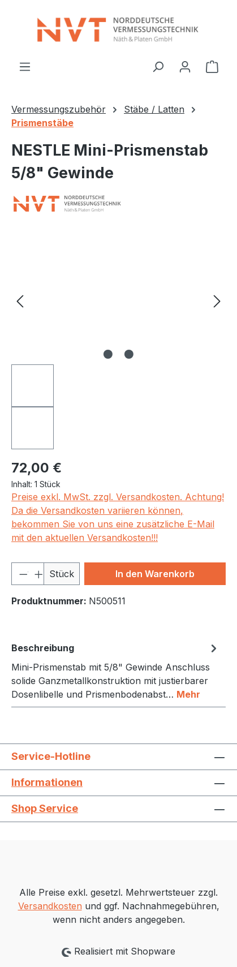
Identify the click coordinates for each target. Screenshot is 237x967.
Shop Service (44, 808)
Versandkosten (50, 906)
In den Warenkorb (155, 573)
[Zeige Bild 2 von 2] (128, 354)
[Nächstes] (217, 300)
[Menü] (24, 66)
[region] (118, 343)
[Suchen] (157, 66)
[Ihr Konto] (185, 66)
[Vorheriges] (19, 300)
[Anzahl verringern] (19, 573)
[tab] (115, 670)
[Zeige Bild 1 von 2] (108, 354)
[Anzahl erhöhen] (35, 573)
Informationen (47, 782)
